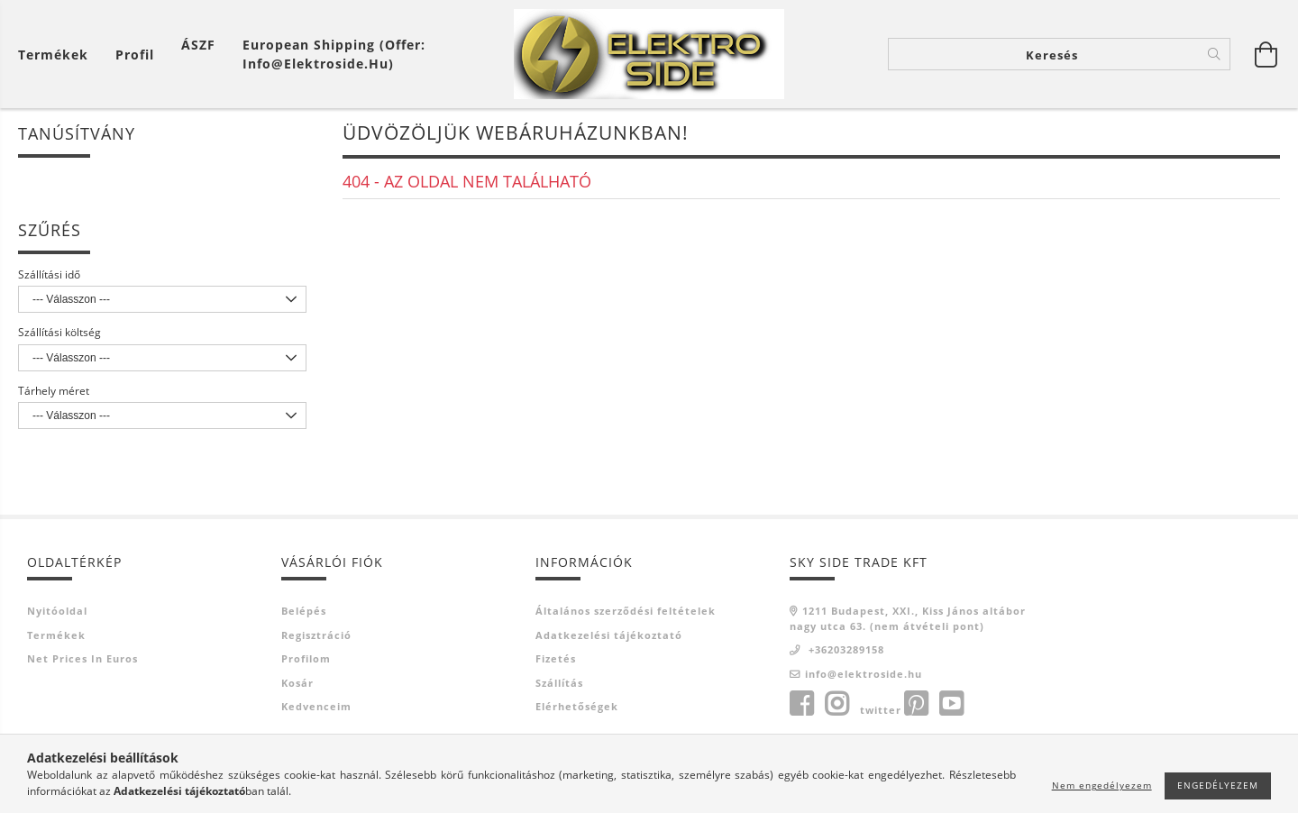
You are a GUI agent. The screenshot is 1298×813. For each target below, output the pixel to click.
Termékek (56, 635)
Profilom (306, 658)
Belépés (303, 610)
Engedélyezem (1217, 785)
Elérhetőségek (576, 706)
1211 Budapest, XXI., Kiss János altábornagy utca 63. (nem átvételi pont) (908, 618)
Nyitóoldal (57, 610)
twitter (880, 710)
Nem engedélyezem (1102, 785)
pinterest (916, 703)
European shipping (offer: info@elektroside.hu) (333, 54)
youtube (951, 703)
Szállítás (559, 683)
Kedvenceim (316, 706)
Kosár (297, 683)
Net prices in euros (82, 658)
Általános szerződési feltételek (625, 610)
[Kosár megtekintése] (58, 54)
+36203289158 (844, 649)
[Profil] (135, 54)
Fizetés (555, 658)
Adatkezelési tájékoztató (608, 635)
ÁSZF (198, 44)
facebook (801, 703)
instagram (836, 703)
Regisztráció (316, 635)
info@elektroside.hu (863, 674)
